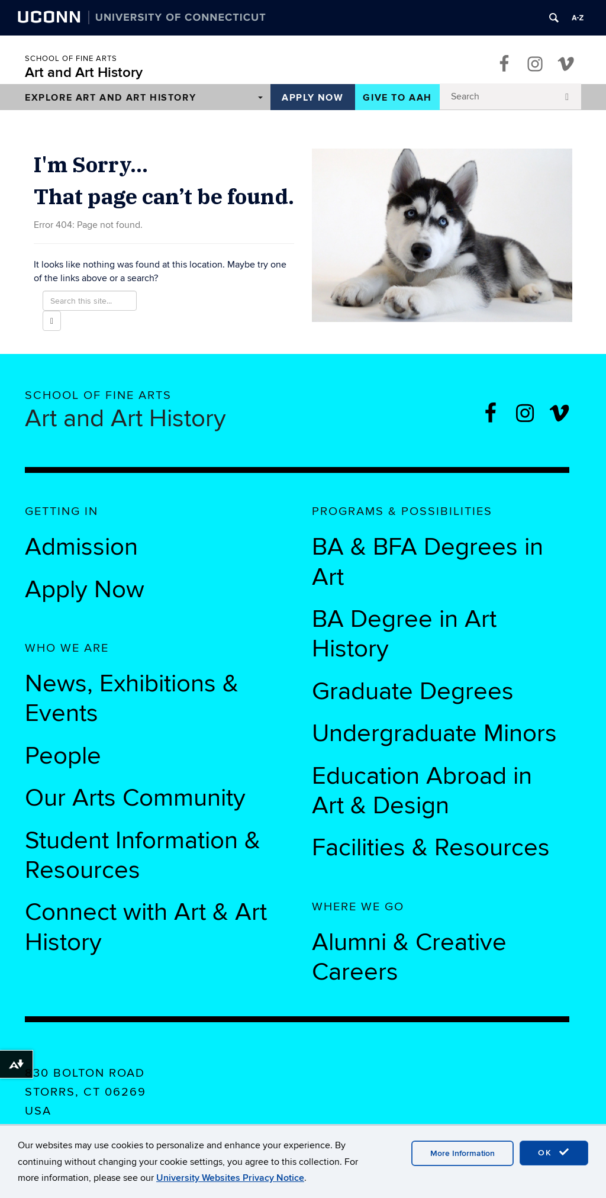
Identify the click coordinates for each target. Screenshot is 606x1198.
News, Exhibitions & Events (131, 698)
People (63, 756)
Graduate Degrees (413, 691)
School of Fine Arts (71, 58)
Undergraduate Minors (434, 733)
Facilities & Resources (431, 847)
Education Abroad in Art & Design (422, 790)
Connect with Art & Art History (146, 927)
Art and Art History (84, 72)
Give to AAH (397, 98)
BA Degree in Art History (404, 634)
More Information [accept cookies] (462, 1153)
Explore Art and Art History (110, 98)
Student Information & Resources (142, 855)
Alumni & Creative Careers (409, 957)
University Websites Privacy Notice (230, 1178)
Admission (81, 547)
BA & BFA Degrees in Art (427, 561)
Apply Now (312, 98)
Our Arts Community (135, 798)
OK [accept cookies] (554, 1152)
